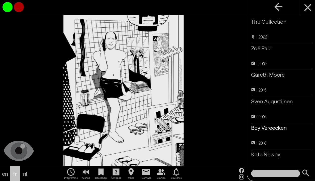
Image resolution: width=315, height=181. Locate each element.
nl (25, 173)
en (5, 173)
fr (15, 173)
